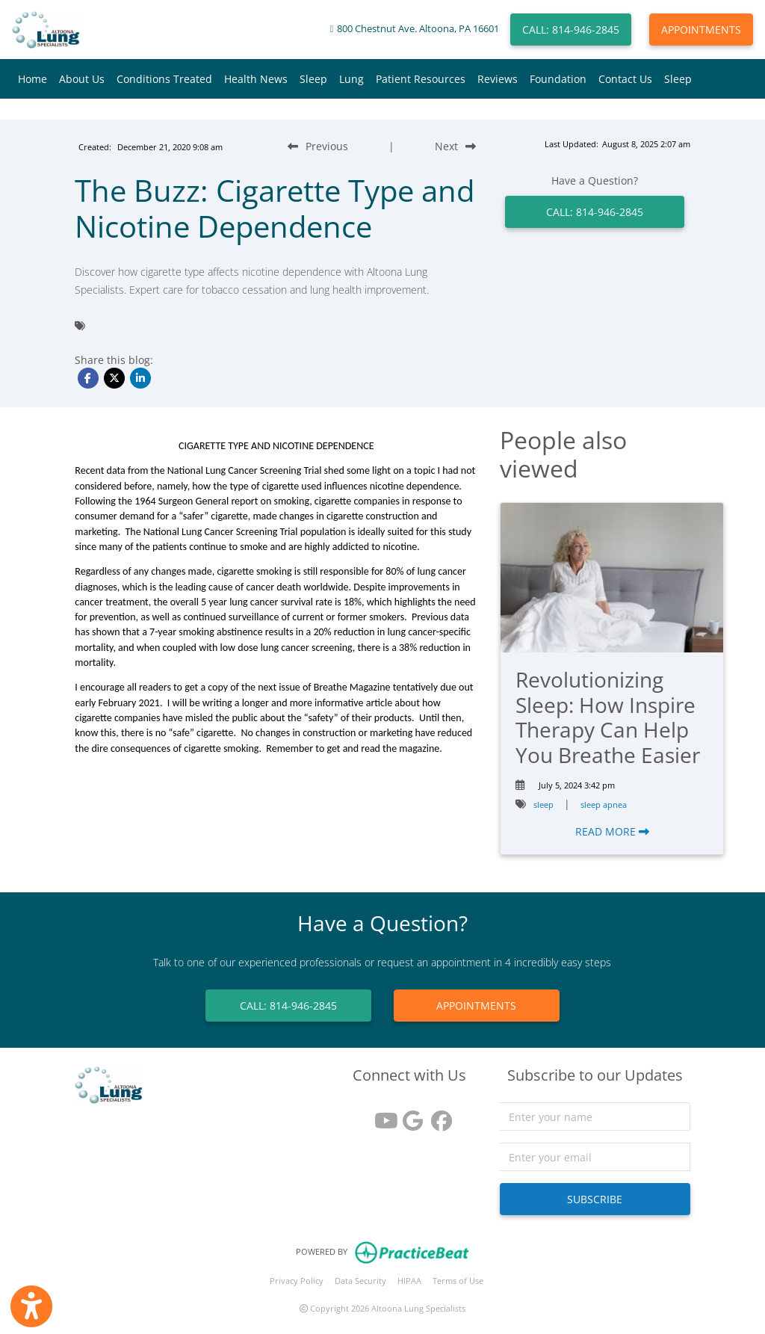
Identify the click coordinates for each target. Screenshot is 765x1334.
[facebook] (438, 1115)
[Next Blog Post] (455, 146)
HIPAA (409, 1280)
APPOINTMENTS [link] (476, 1005)
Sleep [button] (313, 79)
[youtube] (381, 1115)
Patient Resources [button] (420, 79)
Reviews (497, 79)
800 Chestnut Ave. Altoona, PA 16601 (418, 28)
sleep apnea (603, 804)
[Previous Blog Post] (318, 146)
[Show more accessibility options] (31, 1306)
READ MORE (612, 831)
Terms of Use (458, 1280)
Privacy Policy (296, 1280)
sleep (543, 804)
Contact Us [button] (625, 79)
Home (32, 79)
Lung (351, 79)
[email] (595, 1157)
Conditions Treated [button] (164, 79)
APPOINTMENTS (701, 29)
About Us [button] (82, 79)
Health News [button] (256, 79)
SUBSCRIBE (594, 1199)
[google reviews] (409, 1115)
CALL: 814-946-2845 (570, 29)
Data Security (360, 1280)
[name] (595, 1116)
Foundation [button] (558, 79)
